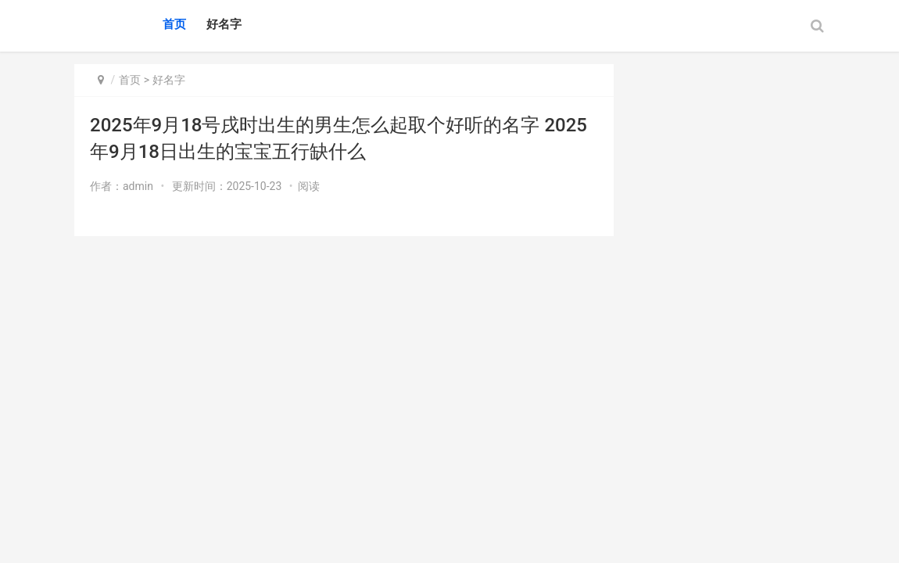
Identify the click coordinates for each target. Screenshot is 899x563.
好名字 (224, 24)
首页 (174, 24)
